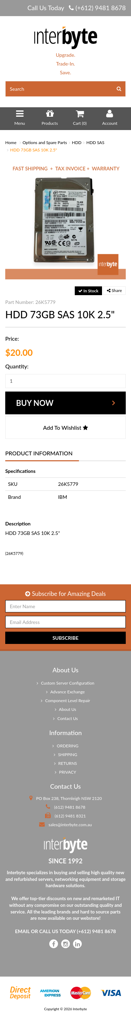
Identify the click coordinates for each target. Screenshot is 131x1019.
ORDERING (65, 745)
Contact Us (65, 718)
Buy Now (34, 403)
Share (114, 290)
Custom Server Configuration (65, 683)
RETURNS (65, 763)
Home (10, 142)
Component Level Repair (65, 700)
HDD (76, 142)
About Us (65, 709)
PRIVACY (65, 772)
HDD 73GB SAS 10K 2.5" (33, 149)
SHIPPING (65, 754)
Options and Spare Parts (45, 142)
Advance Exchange (65, 691)
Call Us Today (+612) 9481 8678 (76, 8)
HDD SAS (95, 142)
